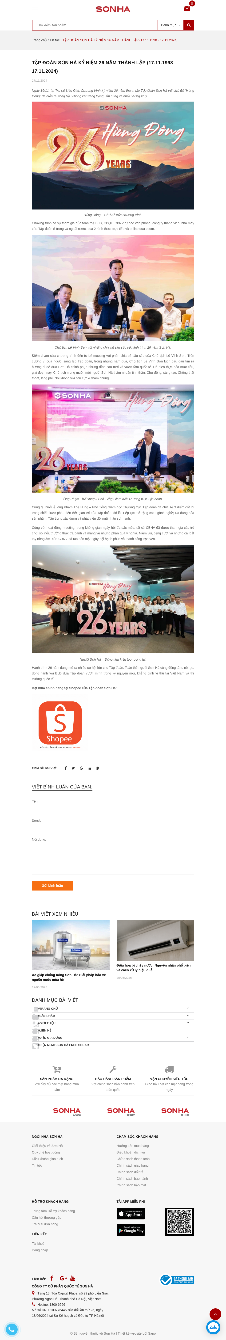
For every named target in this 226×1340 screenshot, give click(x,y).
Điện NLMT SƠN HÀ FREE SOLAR (64, 1045)
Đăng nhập (40, 1250)
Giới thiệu (48, 1023)
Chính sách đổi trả (130, 1172)
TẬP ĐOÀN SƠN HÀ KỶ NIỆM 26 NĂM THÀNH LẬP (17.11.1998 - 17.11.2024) (104, 67)
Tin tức (55, 40)
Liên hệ (45, 1030)
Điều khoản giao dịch (47, 1159)
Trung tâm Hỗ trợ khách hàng (53, 1211)
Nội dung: (39, 839)
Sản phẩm (47, 1016)
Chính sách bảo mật (131, 1185)
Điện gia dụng (51, 1037)
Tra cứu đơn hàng (45, 1224)
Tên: (35, 801)
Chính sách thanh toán (133, 1159)
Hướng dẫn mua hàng (133, 1146)
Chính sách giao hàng (133, 1165)
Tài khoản (39, 1243)
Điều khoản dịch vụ (131, 1152)
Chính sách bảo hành (132, 1178)
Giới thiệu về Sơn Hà (47, 1146)
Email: (36, 820)
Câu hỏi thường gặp (46, 1217)
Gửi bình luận (52, 885)
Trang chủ (39, 40)
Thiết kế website (130, 1333)
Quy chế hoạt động (46, 1152)
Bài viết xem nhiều (55, 914)
